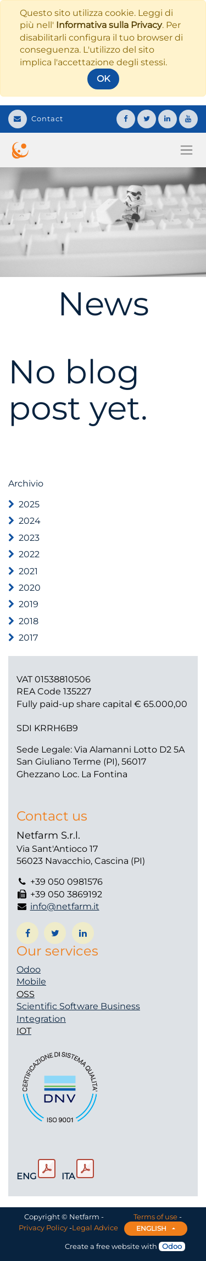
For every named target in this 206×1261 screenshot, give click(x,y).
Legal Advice (95, 1227)
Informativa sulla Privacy (109, 25)
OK (103, 78)
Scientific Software (58, 1006)
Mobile (31, 981)
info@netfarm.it (64, 906)
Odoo (28, 969)
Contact (35, 118)
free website (118, 1246)
